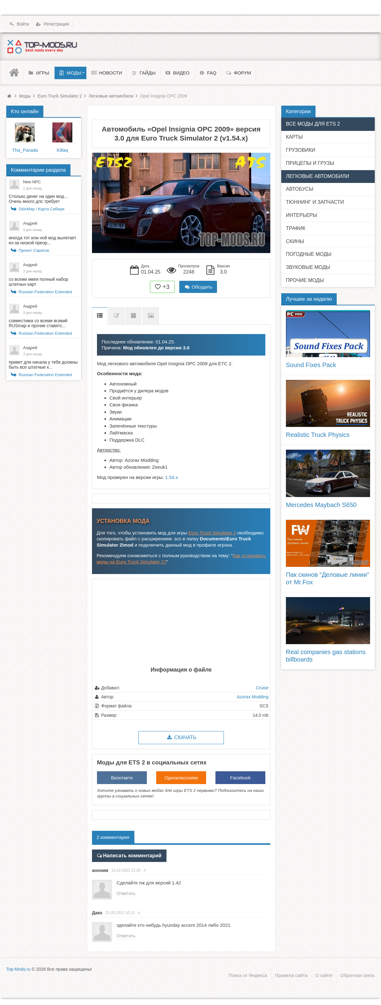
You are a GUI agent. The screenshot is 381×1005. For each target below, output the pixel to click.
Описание (100, 315)
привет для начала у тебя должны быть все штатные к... (43, 365)
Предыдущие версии (133, 315)
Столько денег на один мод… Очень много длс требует (39, 199)
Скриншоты (151, 315)
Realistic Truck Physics (318, 434)
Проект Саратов (34, 250)
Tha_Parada (25, 150)
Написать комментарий (130, 855)
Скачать (181, 737)
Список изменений (116, 315)
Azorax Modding (252, 696)
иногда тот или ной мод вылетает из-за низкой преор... (42, 240)
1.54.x (171, 477)
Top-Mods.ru (18, 968)
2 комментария (113, 837)
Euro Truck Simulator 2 (212, 532)
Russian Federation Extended (45, 292)
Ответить (126, 893)
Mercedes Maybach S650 (321, 504)
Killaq (62, 150)
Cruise (262, 687)
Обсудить (198, 287)
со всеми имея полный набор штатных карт (38, 282)
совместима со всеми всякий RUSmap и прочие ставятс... (38, 323)
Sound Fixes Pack (311, 364)
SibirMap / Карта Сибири (41, 209)
